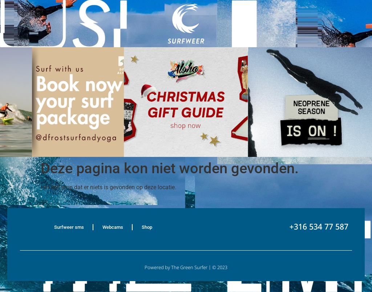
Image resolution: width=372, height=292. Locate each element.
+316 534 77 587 (318, 227)
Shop (147, 227)
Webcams (112, 227)
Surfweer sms (69, 227)
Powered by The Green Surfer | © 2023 (186, 268)
